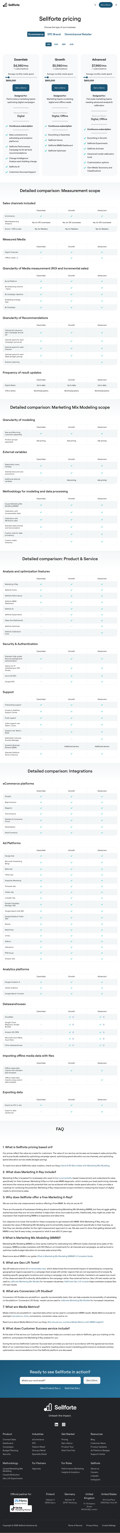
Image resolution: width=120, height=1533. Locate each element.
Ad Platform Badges (100, 1450)
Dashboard (8, 1443)
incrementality (65, 1178)
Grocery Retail (39, 1450)
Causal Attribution (11, 1474)
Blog (93, 1439)
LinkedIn (95, 1476)
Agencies (36, 1468)
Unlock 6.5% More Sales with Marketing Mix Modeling (85, 1165)
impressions (16, 1316)
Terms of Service (75, 1525)
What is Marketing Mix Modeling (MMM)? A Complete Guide (65, 1256)
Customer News (98, 1443)
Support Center (98, 1454)
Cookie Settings (109, 1525)
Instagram (95, 1479)
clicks (26, 1316)
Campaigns (8, 1447)
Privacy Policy (92, 1525)
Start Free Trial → (72, 1388)
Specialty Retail (39, 1454)
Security (7, 1454)
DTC (34, 1443)
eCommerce (38, 1439)
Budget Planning (10, 1450)
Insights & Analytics (70, 1472)
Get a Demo (106, 5)
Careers (94, 1472)
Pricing (64, 1439)
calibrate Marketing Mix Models (25, 1281)
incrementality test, (37, 1268)
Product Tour (67, 1447)
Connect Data (9, 1439)
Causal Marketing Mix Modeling (13, 1469)
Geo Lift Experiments (13, 1478)
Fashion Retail (38, 1447)
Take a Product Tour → (50, 1388)
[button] (95, 5)
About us (95, 1468)
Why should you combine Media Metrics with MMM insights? (75, 1322)
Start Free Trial (68, 1450)
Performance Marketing (72, 1468)
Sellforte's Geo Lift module (76, 1281)
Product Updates (99, 1447)
